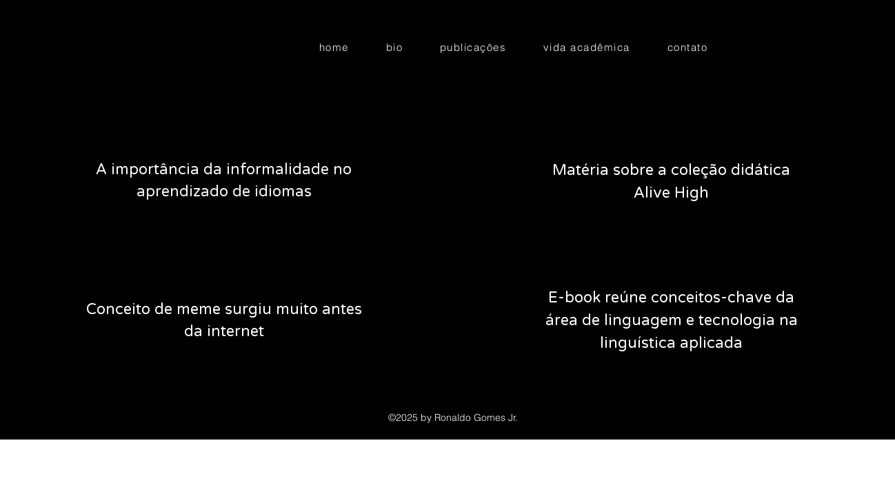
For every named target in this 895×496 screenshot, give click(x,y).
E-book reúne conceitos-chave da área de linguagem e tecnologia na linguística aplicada (671, 320)
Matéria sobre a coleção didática (671, 170)
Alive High (671, 193)
